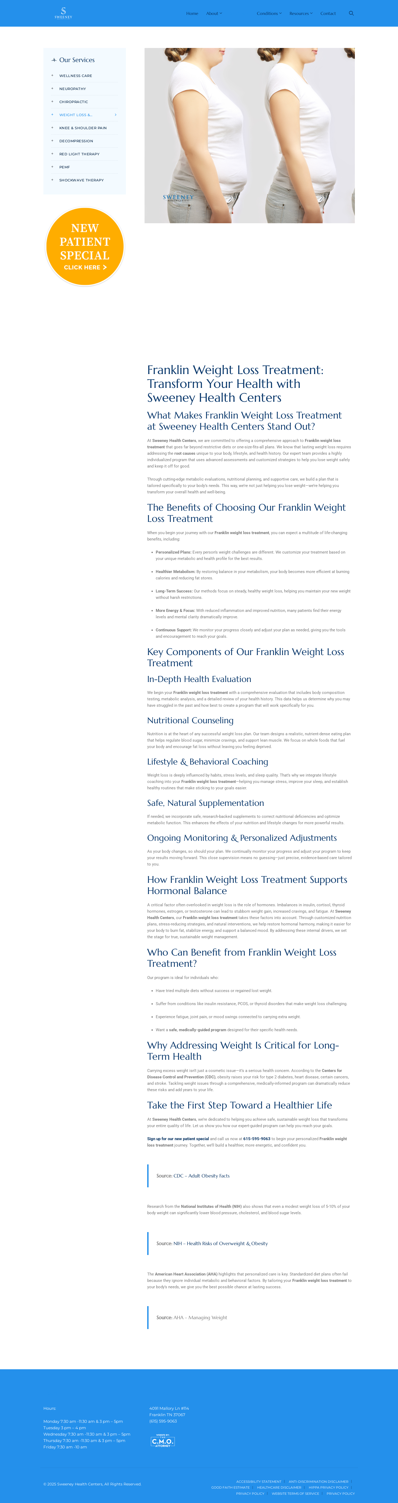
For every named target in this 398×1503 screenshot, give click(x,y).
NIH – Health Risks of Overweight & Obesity (221, 1243)
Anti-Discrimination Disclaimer (318, 1482)
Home (192, 13)
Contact (328, 13)
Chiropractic (73, 102)
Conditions (267, 13)
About (212, 13)
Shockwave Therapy (81, 180)
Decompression (76, 141)
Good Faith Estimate (230, 1487)
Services (237, 13)
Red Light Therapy (79, 154)
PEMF (64, 167)
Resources (299, 13)
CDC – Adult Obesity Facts (201, 1176)
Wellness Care (75, 76)
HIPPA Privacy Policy (328, 1487)
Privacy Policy (250, 1494)
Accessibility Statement (258, 1482)
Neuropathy (72, 89)
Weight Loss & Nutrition (74, 115)
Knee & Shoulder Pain (83, 128)
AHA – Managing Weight (200, 1317)
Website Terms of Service (295, 1494)
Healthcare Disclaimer (279, 1487)
